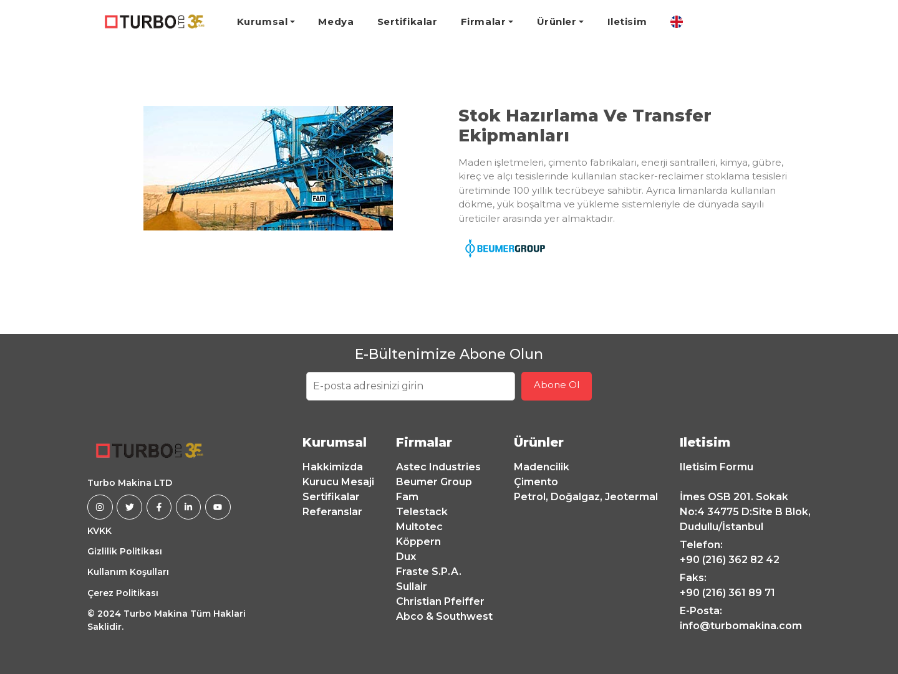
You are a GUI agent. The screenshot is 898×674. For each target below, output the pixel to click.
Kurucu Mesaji (338, 482)
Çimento (536, 482)
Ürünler (557, 21)
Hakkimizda (332, 467)
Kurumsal (262, 21)
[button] (113, 168)
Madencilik (541, 467)
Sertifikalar (407, 21)
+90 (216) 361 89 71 (727, 593)
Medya (336, 21)
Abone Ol (556, 385)
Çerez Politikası (122, 593)
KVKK (99, 530)
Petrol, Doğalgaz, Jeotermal (586, 497)
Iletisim (627, 21)
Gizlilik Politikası (124, 551)
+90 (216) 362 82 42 (730, 560)
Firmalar (483, 21)
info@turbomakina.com (741, 626)
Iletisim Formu (716, 467)
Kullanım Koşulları (128, 571)
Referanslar (332, 512)
